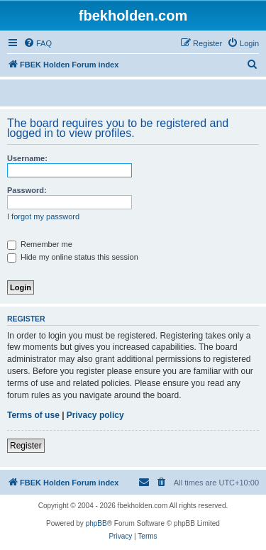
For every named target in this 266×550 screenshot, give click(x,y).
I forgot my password (43, 216)
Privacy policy (95, 415)
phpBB (96, 523)
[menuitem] (37, 43)
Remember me (39, 244)
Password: (27, 190)
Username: (27, 158)
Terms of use (33, 415)
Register (26, 446)
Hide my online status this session (72, 257)
